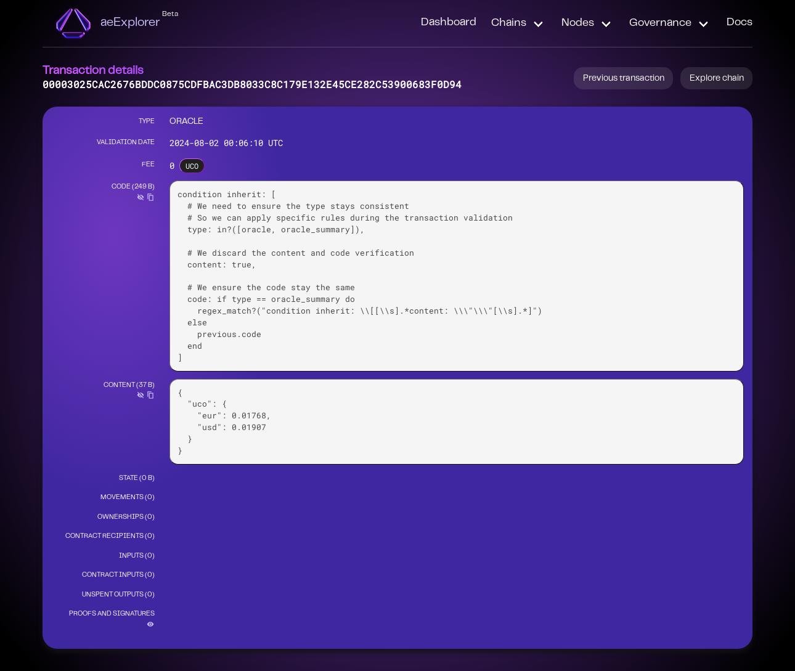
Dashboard (448, 23)
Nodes (577, 23)
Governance (660, 23)
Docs (739, 23)
